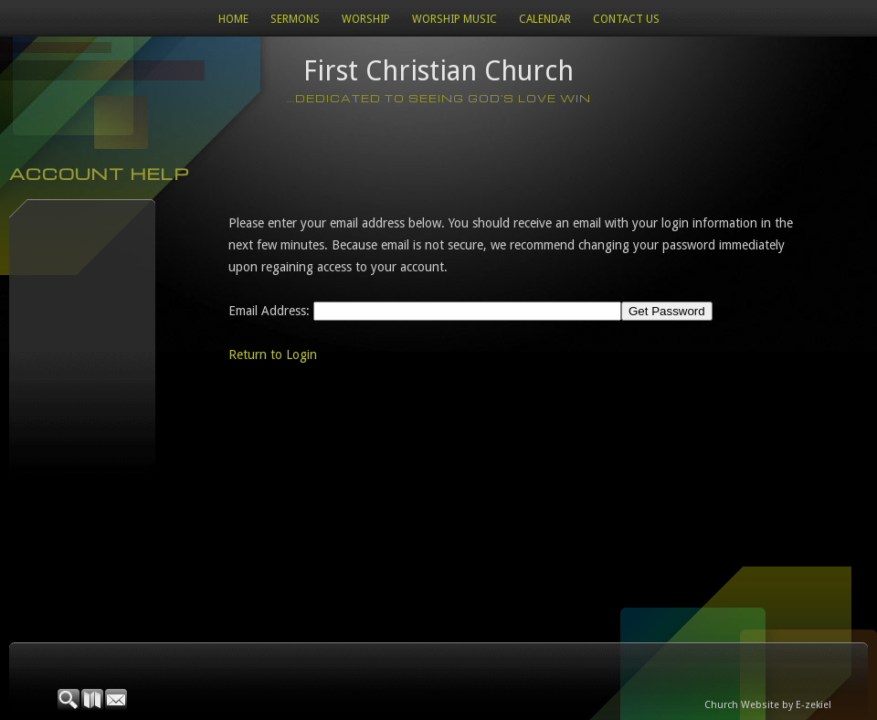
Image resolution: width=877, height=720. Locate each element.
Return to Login (272, 354)
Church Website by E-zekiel (767, 705)
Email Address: (269, 310)
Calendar (545, 19)
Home (233, 19)
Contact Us (626, 19)
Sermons (295, 19)
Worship (366, 19)
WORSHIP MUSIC (454, 19)
